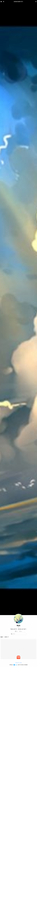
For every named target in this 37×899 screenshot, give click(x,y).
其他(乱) (4, 783)
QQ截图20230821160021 (7, 855)
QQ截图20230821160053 (7, 819)
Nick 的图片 (5, 674)
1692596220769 (5, 892)
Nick (18, 625)
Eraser (2, 746)
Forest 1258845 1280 (6, 782)
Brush (2, 709)
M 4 (2, 672)
